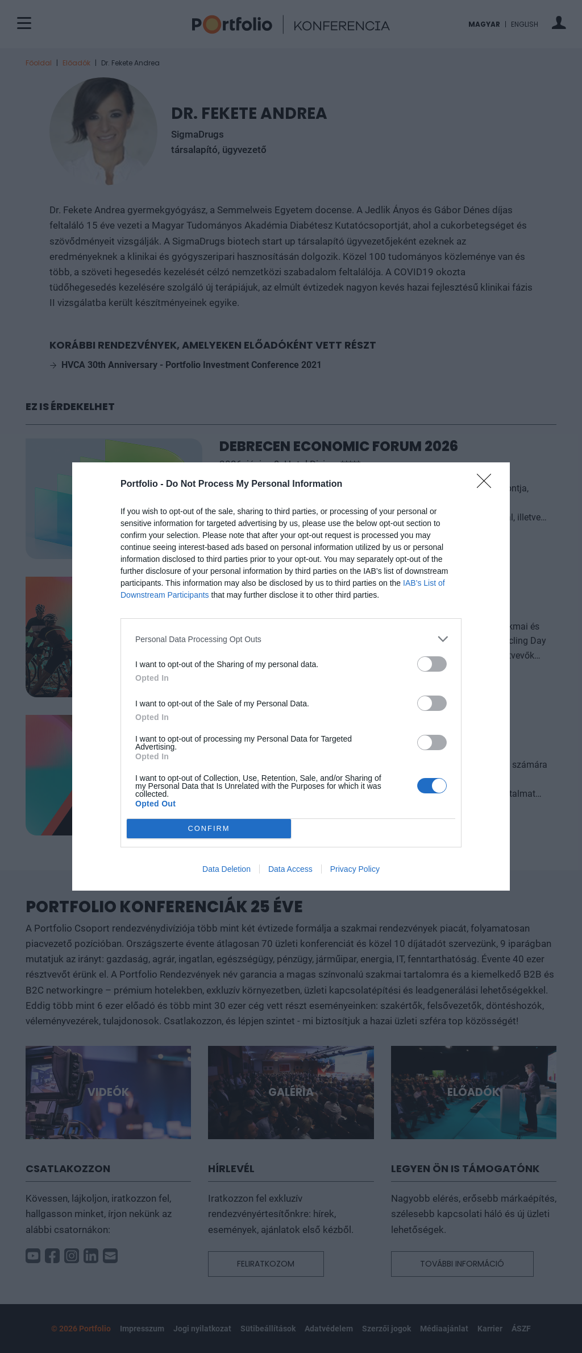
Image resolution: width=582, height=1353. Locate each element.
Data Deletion (226, 869)
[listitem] (291, 639)
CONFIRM (209, 828)
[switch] (432, 664)
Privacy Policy (355, 869)
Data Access (290, 869)
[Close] (487, 484)
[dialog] (291, 676)
